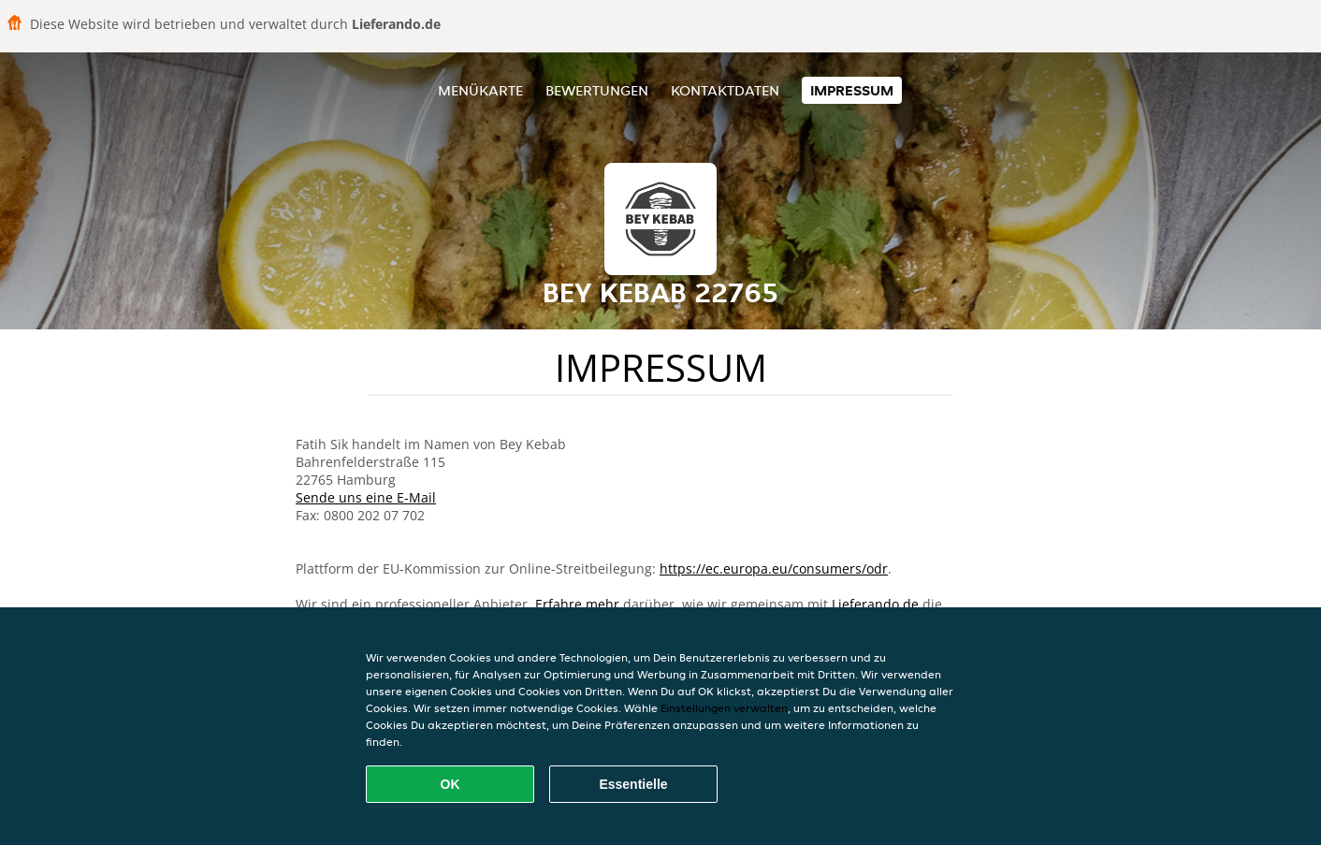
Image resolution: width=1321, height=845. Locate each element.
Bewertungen (596, 90)
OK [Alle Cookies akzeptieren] (450, 784)
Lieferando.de (875, 604)
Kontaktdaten (725, 90)
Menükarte (480, 90)
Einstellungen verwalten (724, 708)
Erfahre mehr (577, 604)
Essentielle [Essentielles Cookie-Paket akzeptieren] (633, 784)
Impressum (851, 90)
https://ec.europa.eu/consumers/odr (774, 568)
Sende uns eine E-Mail (366, 497)
